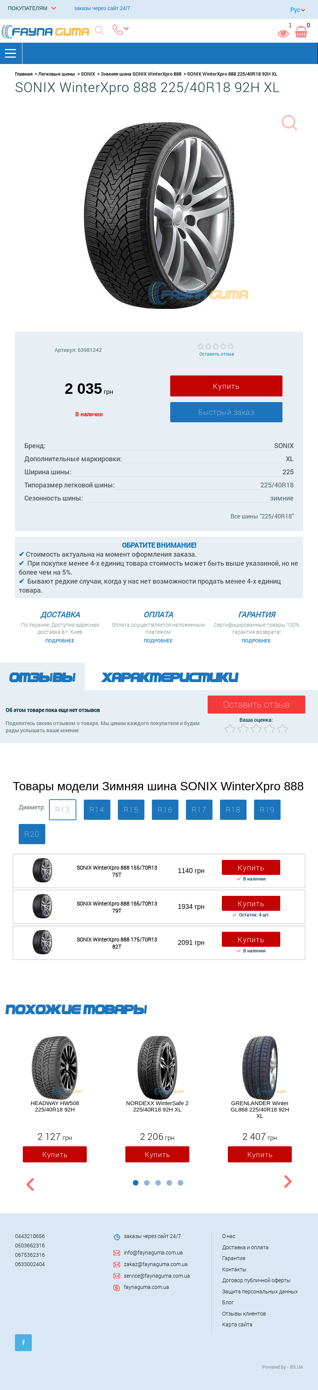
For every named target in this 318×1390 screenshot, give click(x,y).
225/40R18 (277, 484)
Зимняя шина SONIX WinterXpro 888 (141, 73)
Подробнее (59, 640)
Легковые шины (56, 73)
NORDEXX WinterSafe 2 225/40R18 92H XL (157, 1106)
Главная (24, 73)
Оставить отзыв (216, 354)
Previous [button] (29, 1183)
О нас (228, 1236)
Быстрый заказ (226, 412)
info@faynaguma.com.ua (153, 1252)
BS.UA (296, 1367)
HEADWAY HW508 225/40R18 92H (55, 1106)
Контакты (234, 1269)
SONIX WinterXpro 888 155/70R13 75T (117, 871)
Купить (226, 386)
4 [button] (169, 1183)
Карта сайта (237, 1324)
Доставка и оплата (245, 1247)
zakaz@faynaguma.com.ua (156, 1264)
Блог (228, 1302)
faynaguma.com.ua (146, 1286)
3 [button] (158, 1183)
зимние (282, 497)
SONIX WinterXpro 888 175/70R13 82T (117, 943)
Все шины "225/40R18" (262, 516)
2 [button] (147, 1183)
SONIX (88, 73)
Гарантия (233, 1258)
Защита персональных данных (260, 1291)
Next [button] (287, 1183)
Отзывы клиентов (244, 1313)
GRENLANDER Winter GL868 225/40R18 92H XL (259, 1109)
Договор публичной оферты (256, 1280)
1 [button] (135, 1183)
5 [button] (180, 1183)
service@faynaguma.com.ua (157, 1275)
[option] (55, 1101)
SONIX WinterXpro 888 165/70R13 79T (117, 907)
